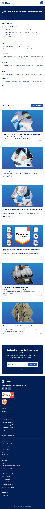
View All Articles (37, 105)
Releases (28, 15)
